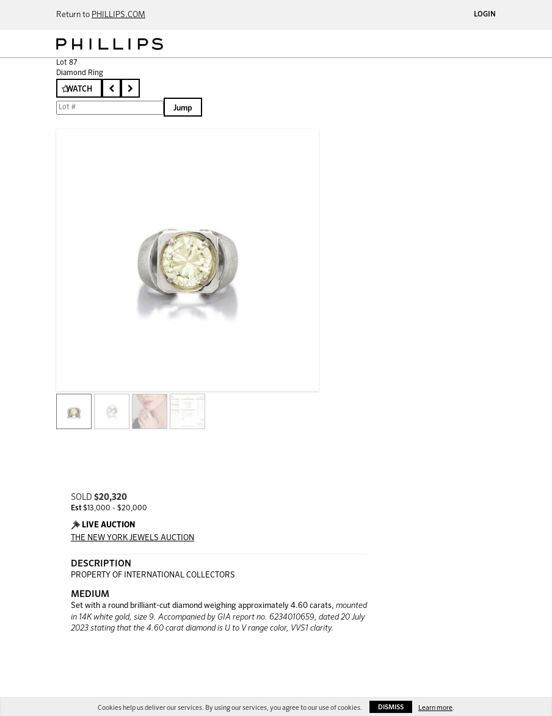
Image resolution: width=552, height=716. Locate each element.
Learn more (435, 707)
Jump (182, 108)
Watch (79, 89)
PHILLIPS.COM (118, 15)
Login (485, 14)
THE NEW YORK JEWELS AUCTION (132, 538)
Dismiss (391, 707)
